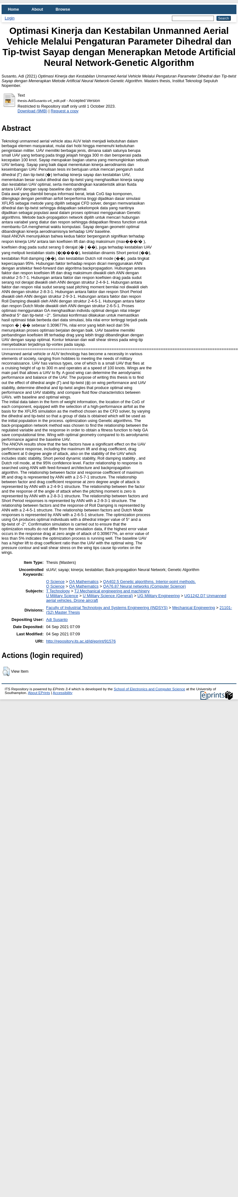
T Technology (58, 591)
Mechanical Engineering (193, 607)
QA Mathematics (84, 581)
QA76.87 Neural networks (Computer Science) (144, 586)
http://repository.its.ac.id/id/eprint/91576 (81, 641)
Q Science (55, 581)
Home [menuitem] (13, 9)
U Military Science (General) (108, 595)
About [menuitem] (37, 9)
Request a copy (65, 111)
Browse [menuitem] (63, 9)
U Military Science (62, 595)
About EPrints (39, 693)
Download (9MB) (32, 111)
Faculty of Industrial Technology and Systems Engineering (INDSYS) (107, 607)
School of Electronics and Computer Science (149, 689)
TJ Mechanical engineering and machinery (111, 591)
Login (9, 18)
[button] (6, 671)
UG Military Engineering (158, 595)
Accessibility (62, 693)
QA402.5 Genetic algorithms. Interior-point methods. (149, 581)
